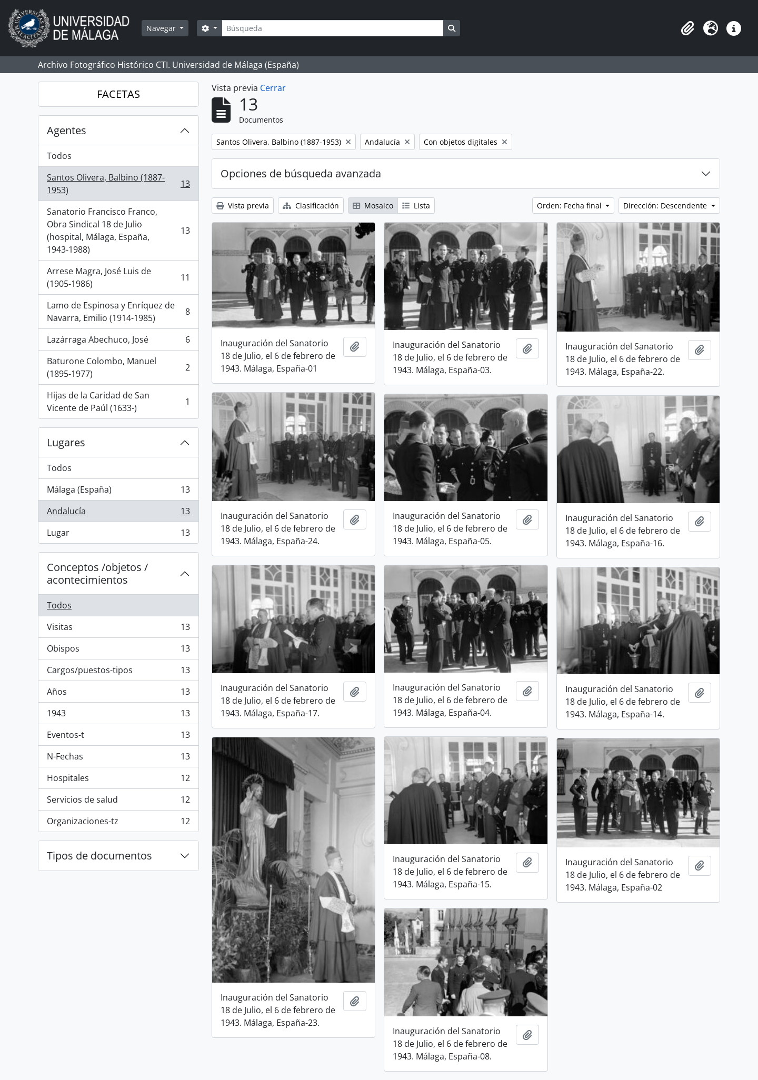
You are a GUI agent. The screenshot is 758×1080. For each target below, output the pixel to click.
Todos (59, 156)
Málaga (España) (118, 492)
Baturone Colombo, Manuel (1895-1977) (118, 367)
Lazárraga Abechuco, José (118, 342)
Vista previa (242, 206)
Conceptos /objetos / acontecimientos (97, 573)
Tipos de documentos (99, 855)
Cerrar (273, 88)
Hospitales (118, 780)
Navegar (162, 28)
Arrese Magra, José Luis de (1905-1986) (118, 277)
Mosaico (373, 206)
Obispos (118, 650)
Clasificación (311, 206)
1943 (118, 715)
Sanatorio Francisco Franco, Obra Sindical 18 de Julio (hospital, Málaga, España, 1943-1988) (118, 230)
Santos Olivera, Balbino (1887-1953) (118, 184)
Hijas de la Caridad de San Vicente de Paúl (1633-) (118, 401)
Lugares (66, 442)
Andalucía (118, 513)
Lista (416, 206)
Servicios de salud (118, 802)
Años (118, 694)
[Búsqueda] (333, 28)
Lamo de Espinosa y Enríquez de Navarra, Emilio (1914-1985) (118, 311)
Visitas (118, 629)
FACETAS (118, 94)
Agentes (66, 130)
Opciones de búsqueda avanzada (301, 173)
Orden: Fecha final (570, 206)
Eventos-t (118, 737)
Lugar (118, 534)
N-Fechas (118, 758)
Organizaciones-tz (118, 823)
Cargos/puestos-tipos (118, 672)
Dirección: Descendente (666, 206)
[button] (687, 28)
